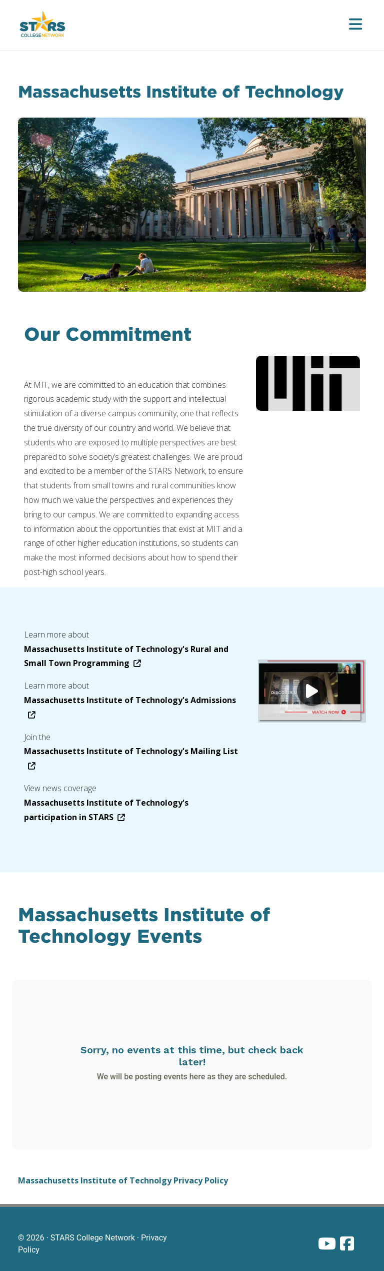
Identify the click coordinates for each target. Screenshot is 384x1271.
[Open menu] (355, 25)
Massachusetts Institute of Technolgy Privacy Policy (123, 1180)
